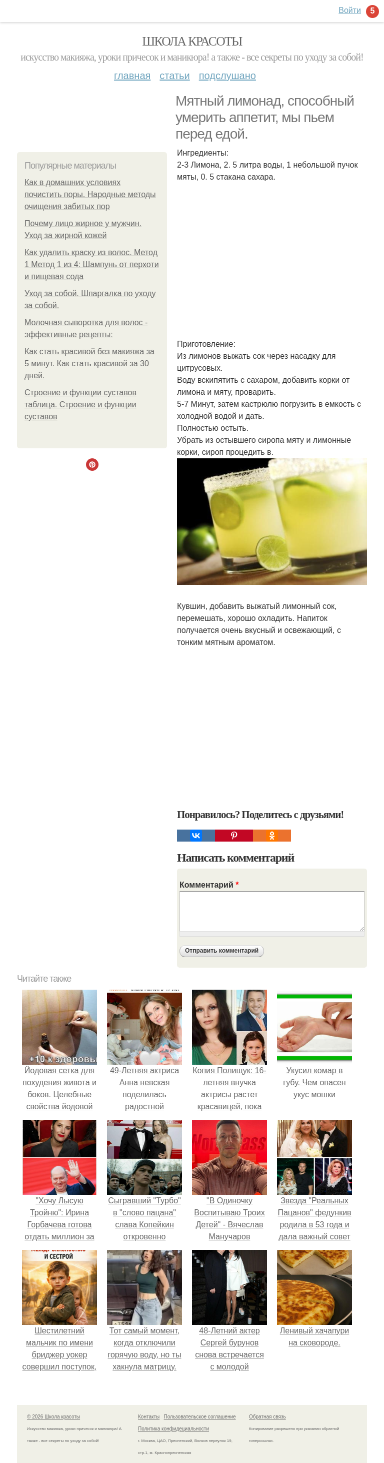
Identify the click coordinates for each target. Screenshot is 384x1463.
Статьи (175, 75)
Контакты (149, 1416)
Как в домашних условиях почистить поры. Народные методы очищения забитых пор (90, 194)
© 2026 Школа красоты (53, 1416)
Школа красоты (192, 41)
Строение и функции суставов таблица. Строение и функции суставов (80, 404)
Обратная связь (267, 1416)
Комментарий (209, 885)
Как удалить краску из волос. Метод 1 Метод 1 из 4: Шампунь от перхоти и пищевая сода (91, 264)
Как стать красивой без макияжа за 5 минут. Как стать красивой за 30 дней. (89, 363)
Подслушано (227, 75)
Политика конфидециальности (173, 1428)
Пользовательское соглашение (200, 1416)
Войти (349, 10)
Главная (132, 75)
